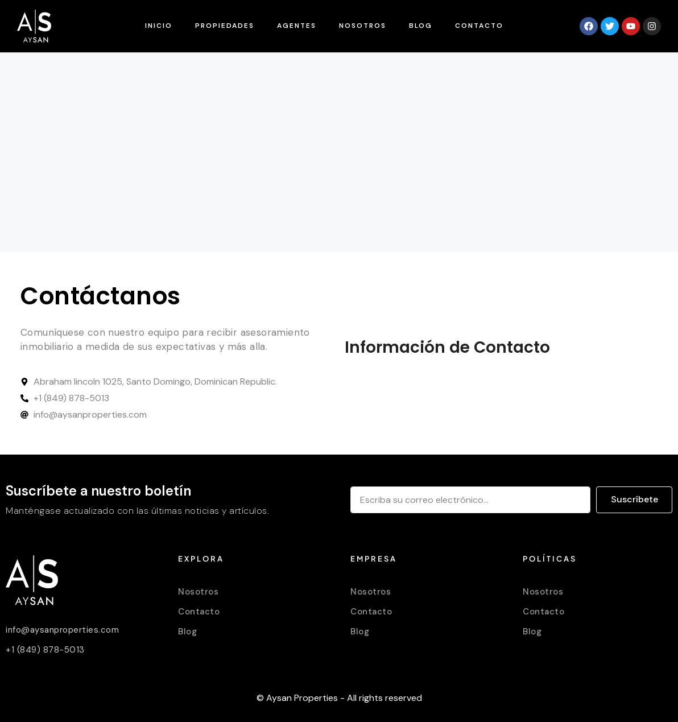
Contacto (479, 25)
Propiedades (224, 25)
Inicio (158, 25)
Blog (420, 25)
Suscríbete (634, 499)
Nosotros (362, 25)
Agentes (296, 25)
